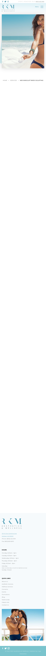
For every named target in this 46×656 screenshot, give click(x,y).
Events (20, 1)
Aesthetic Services (7, 584)
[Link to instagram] (8, 1)
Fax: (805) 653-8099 (8, 541)
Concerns (5, 589)
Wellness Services (7, 586)
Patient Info (5, 602)
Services (13, 80)
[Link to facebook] (3, 1)
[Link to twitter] (5, 1)
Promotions (27, 1)
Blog (33, 1)
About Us (5, 581)
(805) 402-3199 (40, 1)
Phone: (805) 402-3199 (9, 539)
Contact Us (5, 605)
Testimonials (5, 600)
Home (5, 80)
